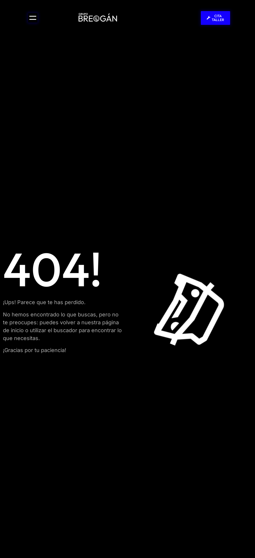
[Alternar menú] (32, 17)
